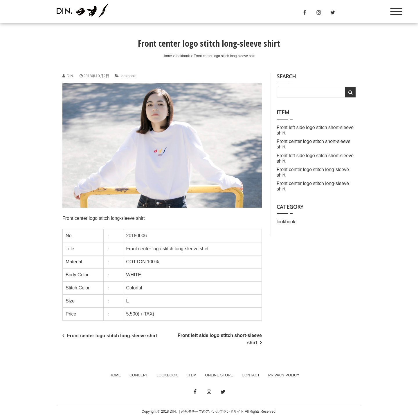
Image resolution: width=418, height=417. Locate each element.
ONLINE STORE (219, 375)
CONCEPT (138, 375)
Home (167, 56)
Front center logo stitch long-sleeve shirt (112, 335)
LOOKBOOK (167, 375)
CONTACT (251, 375)
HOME (115, 375)
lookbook (183, 56)
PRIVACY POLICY (283, 375)
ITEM (192, 375)
